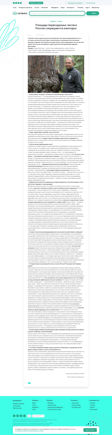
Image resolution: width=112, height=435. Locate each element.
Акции (63, 7)
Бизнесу (92, 407)
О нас (14, 7)
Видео (34, 403)
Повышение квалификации (55, 407)
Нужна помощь (76, 405)
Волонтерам (93, 409)
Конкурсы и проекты (25, 7)
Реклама (80, 7)
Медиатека (95, 7)
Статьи (36, 7)
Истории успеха (76, 407)
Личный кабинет (91, 3)
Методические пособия (54, 409)
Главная (53, 21)
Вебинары (51, 403)
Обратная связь (17, 408)
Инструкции (75, 403)
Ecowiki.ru (17, 400)
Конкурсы (35, 400)
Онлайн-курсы (52, 405)
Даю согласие (90, 430)
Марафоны (54, 7)
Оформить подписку (36, 3)
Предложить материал (75, 3)
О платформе (16, 405)
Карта (88, 7)
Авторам (92, 405)
